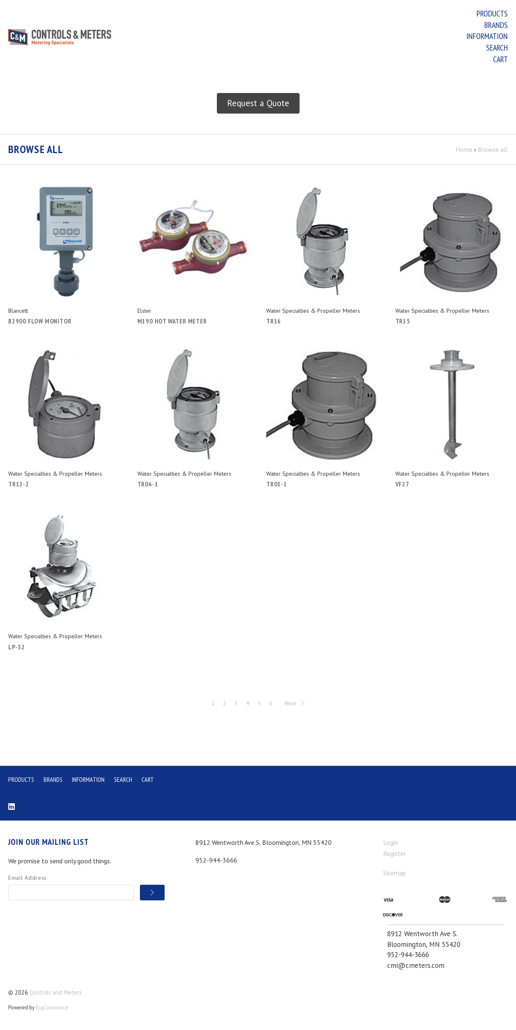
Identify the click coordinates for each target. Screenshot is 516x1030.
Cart (500, 59)
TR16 (273, 323)
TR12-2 (18, 485)
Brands (496, 25)
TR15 (402, 323)
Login (390, 844)
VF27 (402, 485)
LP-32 (16, 648)
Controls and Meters (56, 993)
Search (497, 47)
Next (294, 704)
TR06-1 (147, 485)
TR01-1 (276, 485)
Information (487, 36)
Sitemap (394, 874)
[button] (258, 105)
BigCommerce (52, 1009)
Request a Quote (258, 104)
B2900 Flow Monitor (39, 323)
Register (394, 855)
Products (492, 13)
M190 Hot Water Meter (172, 323)
